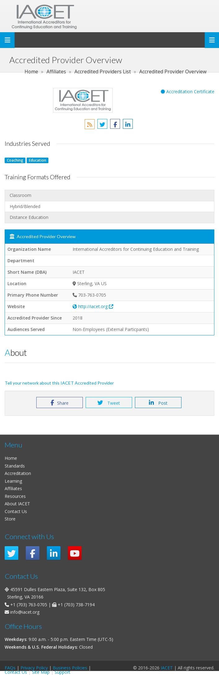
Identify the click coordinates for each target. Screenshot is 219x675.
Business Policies (70, 668)
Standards (15, 466)
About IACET (17, 504)
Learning (13, 481)
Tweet (108, 403)
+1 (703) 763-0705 (28, 605)
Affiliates (13, 488)
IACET (167, 668)
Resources (15, 496)
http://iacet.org (93, 306)
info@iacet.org (24, 612)
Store (10, 519)
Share (60, 403)
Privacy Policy (34, 668)
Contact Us (16, 511)
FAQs (10, 668)
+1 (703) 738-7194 (76, 605)
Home (11, 458)
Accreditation (18, 473)
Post (158, 403)
